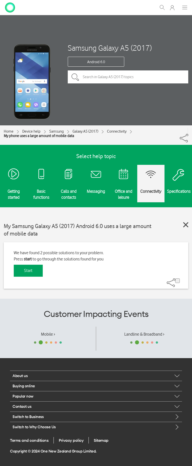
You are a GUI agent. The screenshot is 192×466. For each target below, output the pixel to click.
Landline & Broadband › (144, 334)
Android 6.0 (96, 62)
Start (28, 270)
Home (9, 131)
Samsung (56, 131)
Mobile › (48, 334)
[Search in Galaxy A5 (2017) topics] (128, 76)
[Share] (187, 131)
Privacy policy (71, 440)
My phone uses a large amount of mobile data (39, 136)
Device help (31, 131)
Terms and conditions (29, 440)
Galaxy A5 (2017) (85, 131)
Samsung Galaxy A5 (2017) (110, 47)
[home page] (10, 6)
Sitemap (101, 440)
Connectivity (116, 131)
